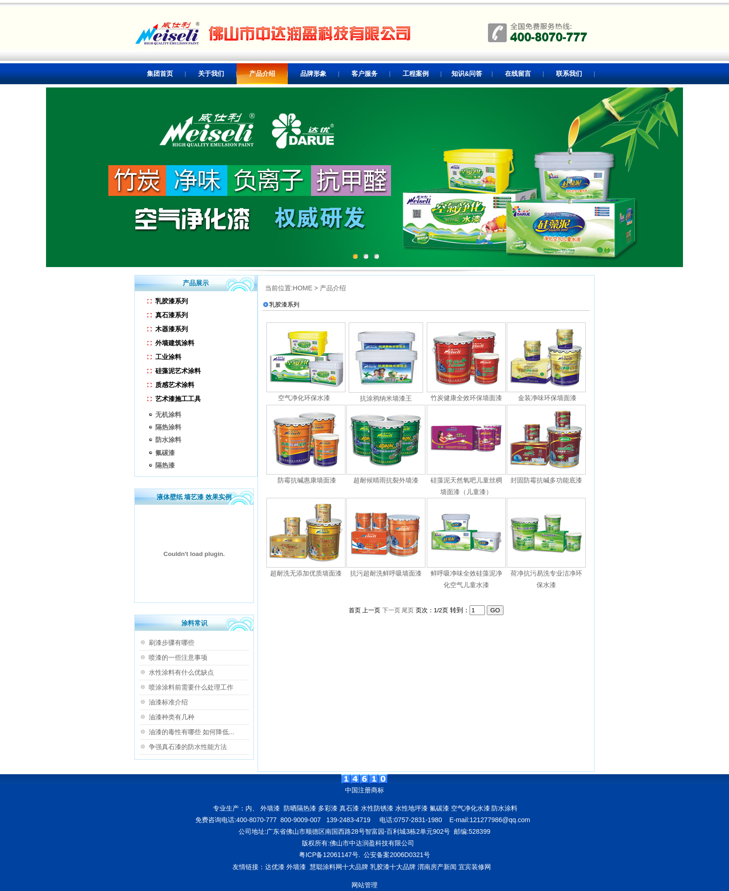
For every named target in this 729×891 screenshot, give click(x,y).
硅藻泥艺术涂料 (174, 371)
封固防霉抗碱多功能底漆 (546, 480)
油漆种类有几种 (171, 717)
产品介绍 (262, 73)
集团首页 (160, 73)
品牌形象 (313, 73)
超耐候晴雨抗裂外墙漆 (385, 480)
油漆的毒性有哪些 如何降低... (191, 732)
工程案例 (416, 73)
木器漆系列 (167, 329)
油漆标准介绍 (168, 702)
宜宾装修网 (475, 867)
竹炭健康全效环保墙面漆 (466, 398)
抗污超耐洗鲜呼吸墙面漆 (386, 573)
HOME (302, 288)
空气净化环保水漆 (304, 398)
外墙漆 (296, 867)
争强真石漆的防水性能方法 (188, 746)
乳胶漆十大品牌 (393, 867)
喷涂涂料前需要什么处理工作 (191, 687)
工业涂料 (164, 357)
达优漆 (275, 867)
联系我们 (569, 73)
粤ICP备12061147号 (328, 854)
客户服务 (364, 73)
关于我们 (211, 73)
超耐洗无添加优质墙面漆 (306, 573)
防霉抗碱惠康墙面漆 (306, 480)
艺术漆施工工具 (174, 398)
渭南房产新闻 (437, 867)
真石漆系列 (167, 315)
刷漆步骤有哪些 (171, 642)
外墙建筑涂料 (170, 343)
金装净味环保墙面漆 (546, 398)
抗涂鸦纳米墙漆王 (386, 398)
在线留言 (518, 73)
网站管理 (364, 885)
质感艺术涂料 (170, 385)
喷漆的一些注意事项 (178, 657)
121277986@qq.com (500, 820)
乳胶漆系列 (167, 301)
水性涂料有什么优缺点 (181, 672)
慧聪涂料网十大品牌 (339, 867)
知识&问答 (466, 73)
